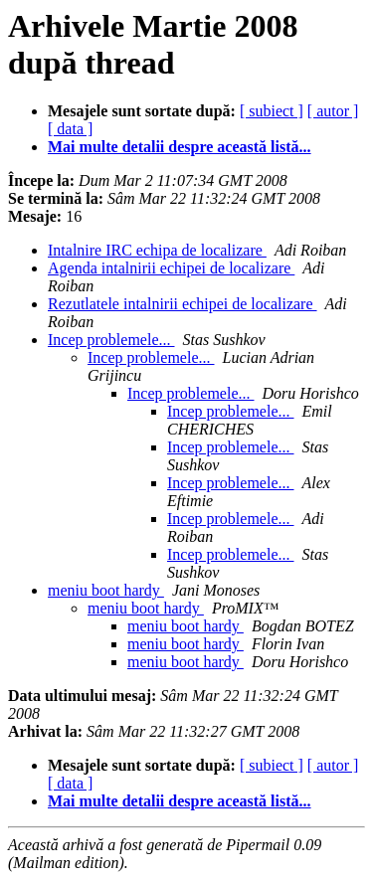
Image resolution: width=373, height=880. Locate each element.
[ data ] (70, 128)
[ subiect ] (271, 110)
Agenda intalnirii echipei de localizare (171, 268)
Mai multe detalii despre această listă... (179, 146)
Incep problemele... (111, 339)
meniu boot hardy (106, 590)
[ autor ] (333, 110)
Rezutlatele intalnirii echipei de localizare (182, 303)
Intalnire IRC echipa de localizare (157, 250)
